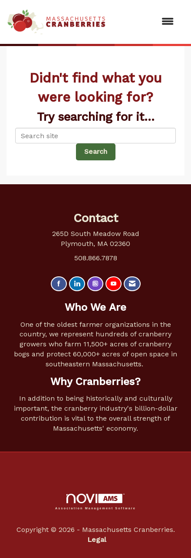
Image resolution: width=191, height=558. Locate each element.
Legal (96, 539)
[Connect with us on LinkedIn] (77, 284)
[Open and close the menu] (144, 22)
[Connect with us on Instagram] (95, 284)
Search (95, 151)
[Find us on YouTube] (113, 284)
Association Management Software (95, 502)
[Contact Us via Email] (132, 284)
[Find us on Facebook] (59, 284)
